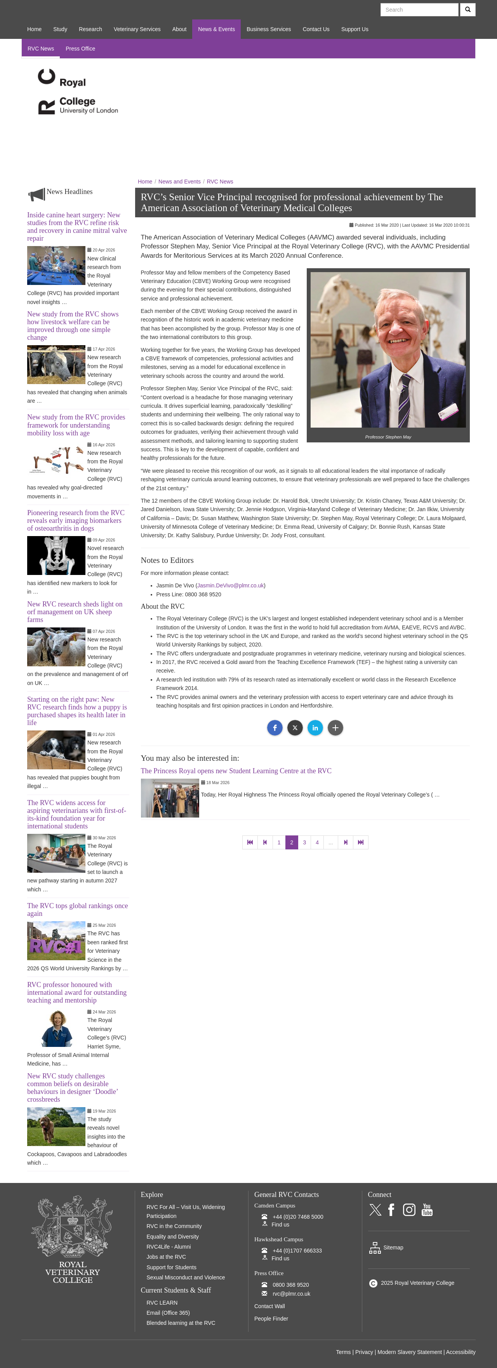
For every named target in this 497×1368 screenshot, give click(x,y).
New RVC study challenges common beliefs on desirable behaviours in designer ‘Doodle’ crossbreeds (72, 1087)
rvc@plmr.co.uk (291, 1294)
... (330, 842)
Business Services (269, 29)
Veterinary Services (137, 29)
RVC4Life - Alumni (169, 1247)
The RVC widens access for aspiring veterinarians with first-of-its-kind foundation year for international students (76, 814)
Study (60, 29)
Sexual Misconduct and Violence (186, 1277)
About (179, 29)
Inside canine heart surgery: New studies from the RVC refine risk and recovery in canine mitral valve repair (77, 226)
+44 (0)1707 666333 (297, 1250)
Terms (343, 1352)
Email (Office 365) (168, 1313)
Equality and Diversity (173, 1236)
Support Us (354, 29)
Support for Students (171, 1267)
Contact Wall (269, 1306)
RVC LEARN (162, 1303)
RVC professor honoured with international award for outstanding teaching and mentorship (77, 992)
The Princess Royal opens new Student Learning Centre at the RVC (236, 771)
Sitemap (385, 1247)
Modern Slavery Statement (409, 1352)
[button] (275, 728)
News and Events (179, 181)
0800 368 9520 (291, 1285)
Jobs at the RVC (166, 1257)
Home (34, 29)
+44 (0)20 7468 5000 (298, 1217)
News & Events (216, 29)
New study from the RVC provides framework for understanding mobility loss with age (76, 425)
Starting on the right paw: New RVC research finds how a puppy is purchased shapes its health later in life (77, 711)
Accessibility (461, 1352)
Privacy (364, 1352)
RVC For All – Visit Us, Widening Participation (186, 1211)
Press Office (80, 48)
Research (90, 29)
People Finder (271, 1319)
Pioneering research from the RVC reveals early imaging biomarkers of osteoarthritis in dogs (76, 520)
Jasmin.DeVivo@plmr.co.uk (230, 585)
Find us (280, 1224)
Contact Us (316, 29)
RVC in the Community (174, 1226)
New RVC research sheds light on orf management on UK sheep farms (75, 612)
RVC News (41, 48)
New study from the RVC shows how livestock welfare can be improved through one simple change (72, 325)
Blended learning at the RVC (181, 1323)
